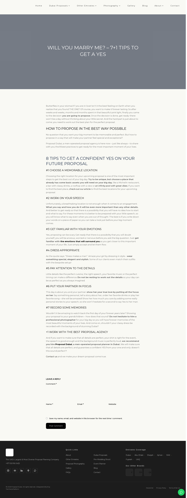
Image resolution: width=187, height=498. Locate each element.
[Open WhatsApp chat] (181, 492)
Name (49, 404)
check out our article (80, 189)
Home (38, 6)
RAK (169, 455)
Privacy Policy (161, 488)
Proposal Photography (75, 464)
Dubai (129, 455)
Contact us (51, 356)
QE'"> (147, 472)
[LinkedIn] (21, 470)
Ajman (160, 455)
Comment (51, 384)
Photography (112, 6)
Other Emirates (87, 6)
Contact (175, 6)
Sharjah (151, 455)
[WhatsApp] (35, 470)
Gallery (131, 6)
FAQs (68, 472)
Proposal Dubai (63, 344)
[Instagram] (8, 470)
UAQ (138, 459)
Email (80, 404)
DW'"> (138, 472)
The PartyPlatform (12, 489)
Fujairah (130, 459)
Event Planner (100, 464)
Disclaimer (149, 488)
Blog (145, 6)
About (159, 6)
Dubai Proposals (59, 6)
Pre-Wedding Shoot (102, 459)
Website (112, 404)
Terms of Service (174, 488)
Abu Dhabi (140, 455)
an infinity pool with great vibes (111, 186)
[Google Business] (28, 470)
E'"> (129, 472)
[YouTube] (14, 470)
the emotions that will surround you (80, 241)
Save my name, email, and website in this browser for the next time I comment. (85, 418)
